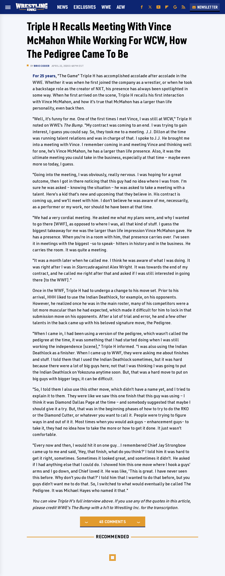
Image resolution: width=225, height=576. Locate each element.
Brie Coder (41, 65)
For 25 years (44, 75)
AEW (121, 7)
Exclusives (85, 7)
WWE (106, 7)
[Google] (175, 7)
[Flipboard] (167, 7)
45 (101, 521)
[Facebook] (142, 7)
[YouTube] (158, 7)
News (62, 7)
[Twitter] (150, 7)
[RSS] (183, 7)
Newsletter (205, 7)
